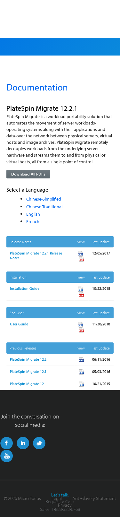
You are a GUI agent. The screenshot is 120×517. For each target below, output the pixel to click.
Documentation (37, 87)
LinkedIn (22, 443)
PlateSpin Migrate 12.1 (28, 371)
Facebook (6, 443)
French (32, 221)
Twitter (39, 443)
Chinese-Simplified (43, 199)
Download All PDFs (28, 174)
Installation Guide (24, 288)
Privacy (65, 505)
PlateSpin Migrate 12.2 (28, 359)
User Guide (19, 324)
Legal (57, 498)
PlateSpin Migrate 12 (27, 383)
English (33, 214)
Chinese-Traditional (44, 206)
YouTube (6, 456)
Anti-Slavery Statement (94, 498)
